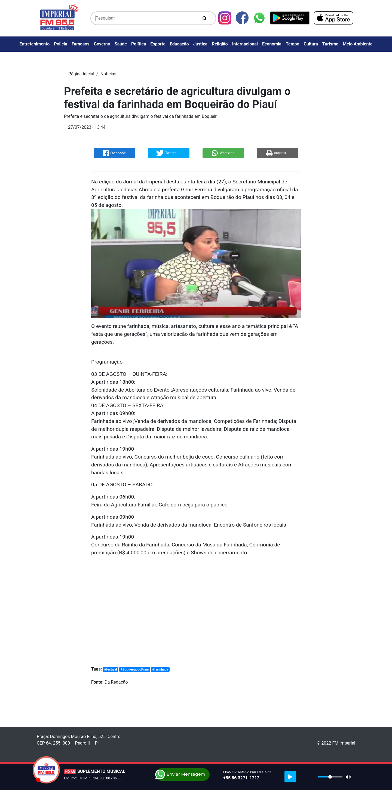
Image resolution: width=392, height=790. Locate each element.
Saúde (121, 44)
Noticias (108, 73)
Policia (60, 44)
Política (138, 44)
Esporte (158, 44)
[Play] (290, 776)
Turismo (330, 44)
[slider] (330, 776)
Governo (102, 44)
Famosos (80, 44)
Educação (179, 44)
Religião (220, 44)
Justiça (200, 44)
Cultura (311, 44)
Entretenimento (35, 44)
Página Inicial (81, 73)
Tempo (292, 44)
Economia (271, 44)
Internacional (245, 44)
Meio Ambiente (357, 44)
